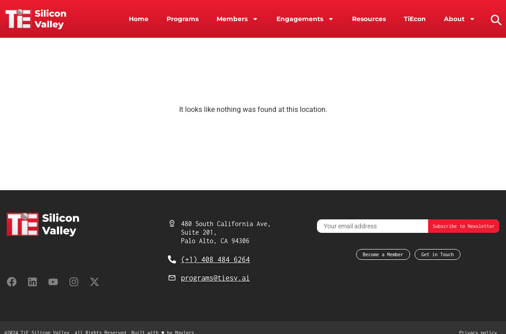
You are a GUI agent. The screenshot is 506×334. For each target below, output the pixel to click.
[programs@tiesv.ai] (172, 278)
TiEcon (415, 19)
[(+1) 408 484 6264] (172, 259)
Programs (183, 19)
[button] (495, 19)
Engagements (305, 19)
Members (237, 19)
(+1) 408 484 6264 (215, 259)
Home (139, 19)
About (459, 19)
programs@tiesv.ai (215, 278)
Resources (369, 19)
